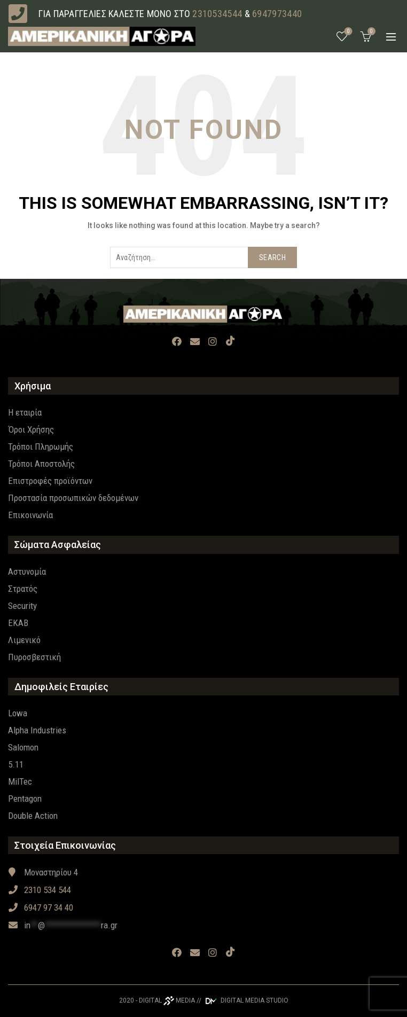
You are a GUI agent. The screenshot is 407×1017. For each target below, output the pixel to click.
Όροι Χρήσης (31, 429)
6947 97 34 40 (40, 907)
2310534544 (217, 13)
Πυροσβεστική (34, 657)
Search (272, 257)
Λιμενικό (24, 640)
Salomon (23, 747)
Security (22, 605)
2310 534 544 (39, 890)
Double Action (33, 815)
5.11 (16, 764)
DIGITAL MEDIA (167, 1000)
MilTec (20, 781)
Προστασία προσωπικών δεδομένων (73, 497)
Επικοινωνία (30, 515)
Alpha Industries (37, 730)
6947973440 (277, 13)
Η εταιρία (25, 412)
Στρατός (22, 588)
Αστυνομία (27, 571)
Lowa (17, 713)
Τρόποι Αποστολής (41, 463)
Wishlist (347, 31)
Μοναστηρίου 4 (43, 872)
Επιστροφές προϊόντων (50, 480)
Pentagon (25, 798)
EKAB (18, 622)
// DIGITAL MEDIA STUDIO (242, 1000)
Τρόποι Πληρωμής (40, 446)
